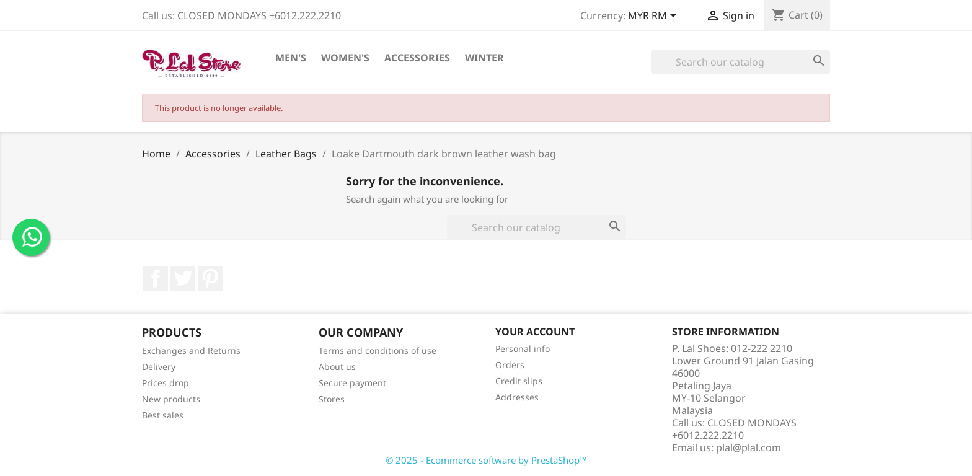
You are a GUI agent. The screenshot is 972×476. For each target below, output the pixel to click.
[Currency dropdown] (654, 16)
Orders (509, 365)
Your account (535, 331)
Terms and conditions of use (377, 350)
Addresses (517, 397)
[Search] (740, 62)
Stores (332, 399)
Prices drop (165, 383)
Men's (290, 57)
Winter (484, 57)
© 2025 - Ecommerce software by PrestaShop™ (486, 460)
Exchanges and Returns (191, 350)
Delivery (158, 366)
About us (337, 366)
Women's (345, 57)
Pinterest (210, 278)
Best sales (162, 415)
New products (171, 399)
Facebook (155, 278)
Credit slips (518, 381)
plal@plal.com (748, 447)
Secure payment (352, 383)
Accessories (417, 57)
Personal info (522, 349)
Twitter (182, 278)
